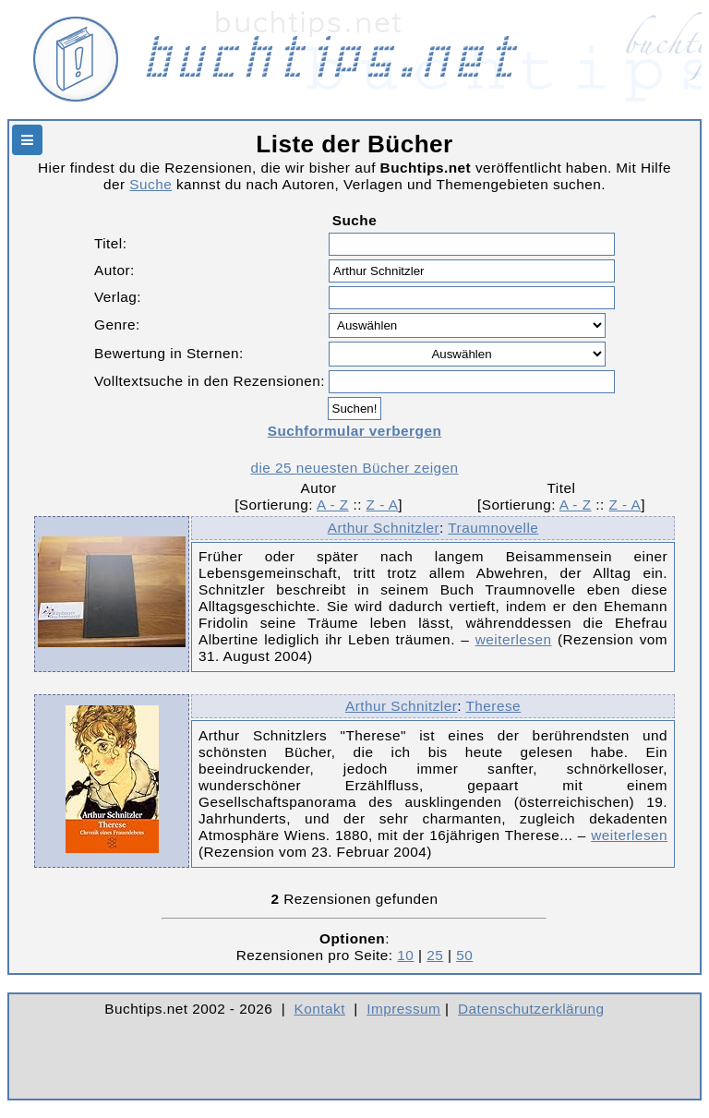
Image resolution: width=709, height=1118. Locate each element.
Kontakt (319, 1008)
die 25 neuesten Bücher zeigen (354, 467)
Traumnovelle (493, 527)
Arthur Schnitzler (383, 527)
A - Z (333, 504)
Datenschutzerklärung (531, 1008)
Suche (150, 184)
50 (464, 955)
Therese (494, 706)
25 (435, 955)
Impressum (403, 1008)
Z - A (383, 504)
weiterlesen (513, 639)
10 (405, 955)
